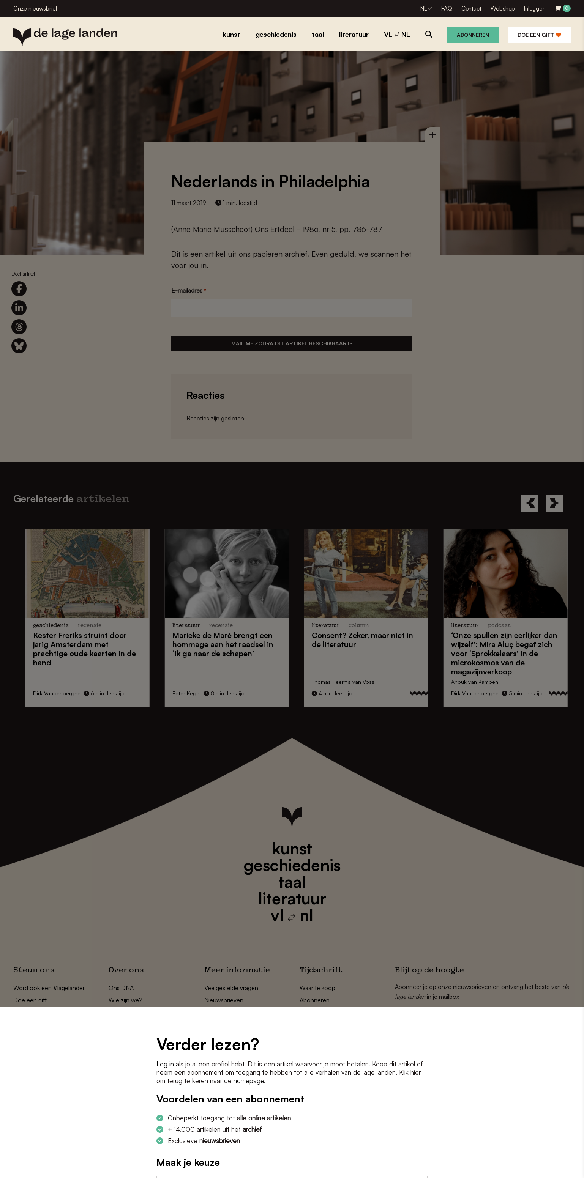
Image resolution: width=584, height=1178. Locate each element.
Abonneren (473, 34)
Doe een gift (539, 34)
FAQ (446, 8)
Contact (471, 8)
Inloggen (535, 8)
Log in (165, 1064)
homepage (249, 1081)
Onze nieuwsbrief (35, 8)
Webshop (503, 8)
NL (423, 8)
